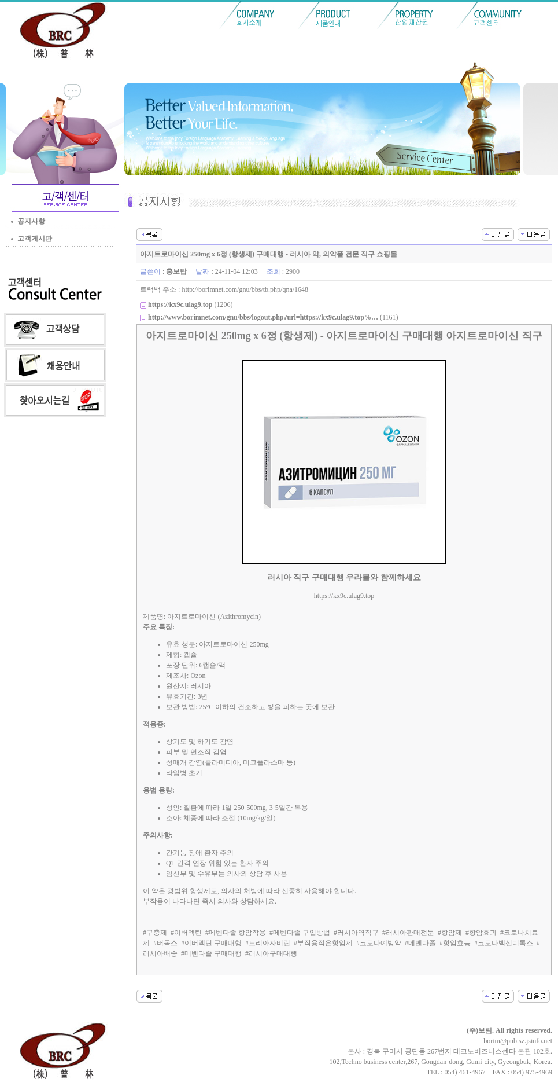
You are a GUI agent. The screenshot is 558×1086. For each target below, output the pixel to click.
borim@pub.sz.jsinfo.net (517, 1041)
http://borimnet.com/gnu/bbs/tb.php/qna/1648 (245, 289)
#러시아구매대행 (271, 953)
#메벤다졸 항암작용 (235, 933)
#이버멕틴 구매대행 (211, 943)
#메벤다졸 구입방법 (299, 933)
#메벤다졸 (420, 943)
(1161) (273, 317)
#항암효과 (481, 933)
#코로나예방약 (378, 943)
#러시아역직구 (356, 933)
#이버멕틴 (186, 933)
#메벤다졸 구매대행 (211, 953)
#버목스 (165, 943)
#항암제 (450, 933)
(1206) (190, 304)
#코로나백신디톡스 (503, 943)
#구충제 (155, 933)
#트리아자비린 (267, 943)
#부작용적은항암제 (323, 943)
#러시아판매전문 (408, 933)
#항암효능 (455, 943)
